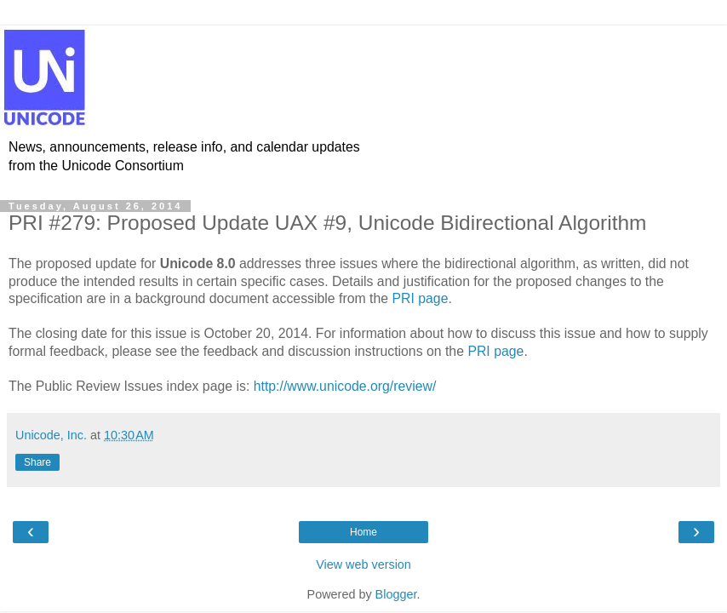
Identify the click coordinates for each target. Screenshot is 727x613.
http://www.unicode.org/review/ (345, 386)
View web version (363, 564)
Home (363, 532)
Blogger (396, 594)
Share (37, 462)
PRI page (420, 298)
